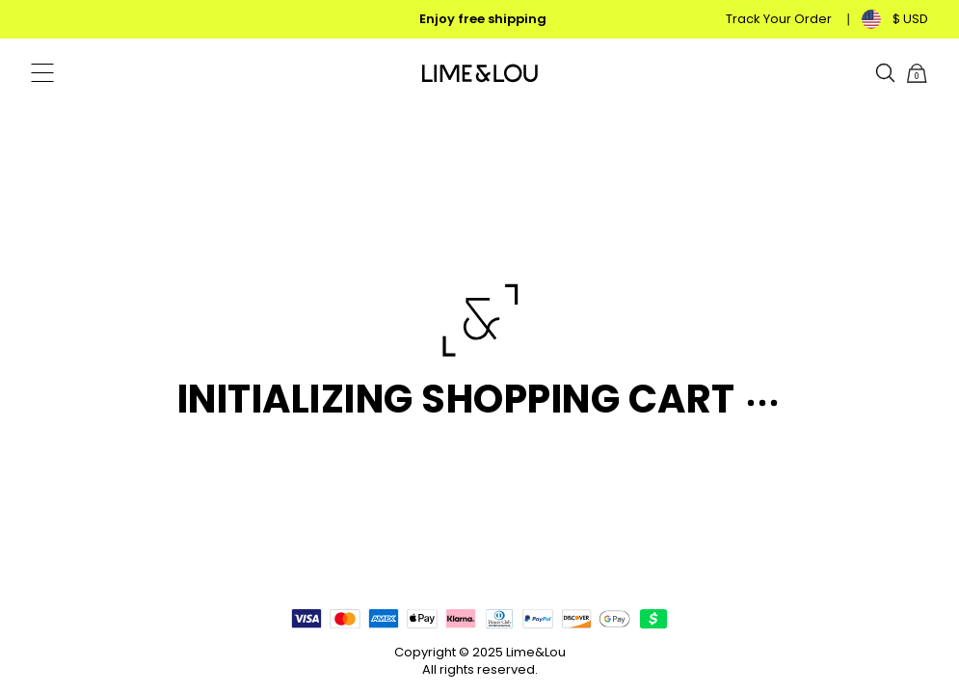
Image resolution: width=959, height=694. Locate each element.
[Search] (885, 73)
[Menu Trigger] (42, 73)
